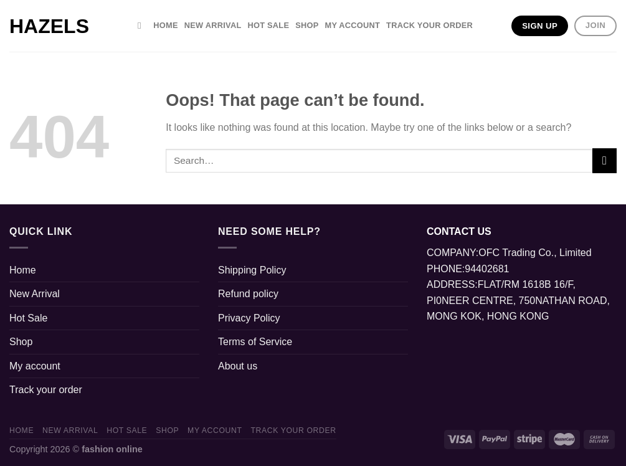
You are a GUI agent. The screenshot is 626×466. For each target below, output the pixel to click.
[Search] (142, 25)
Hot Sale (268, 25)
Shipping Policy (252, 270)
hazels (49, 26)
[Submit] (604, 160)
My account (353, 25)
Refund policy (248, 293)
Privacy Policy (249, 318)
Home (165, 25)
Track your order (429, 25)
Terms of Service (255, 341)
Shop (306, 25)
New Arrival (213, 25)
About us (237, 366)
